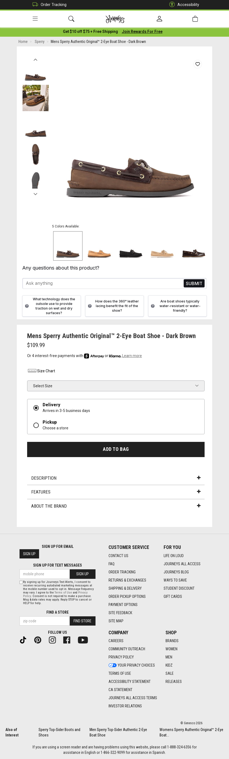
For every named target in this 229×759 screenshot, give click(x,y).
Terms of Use (63, 593)
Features (116, 493)
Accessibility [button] (183, 5)
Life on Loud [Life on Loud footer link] (174, 556)
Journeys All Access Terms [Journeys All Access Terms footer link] (133, 698)
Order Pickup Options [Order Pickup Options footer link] (127, 596)
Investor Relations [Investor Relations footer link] (125, 706)
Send (194, 284)
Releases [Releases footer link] (174, 682)
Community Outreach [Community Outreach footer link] (127, 649)
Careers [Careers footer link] (116, 641)
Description (116, 478)
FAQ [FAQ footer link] (111, 564)
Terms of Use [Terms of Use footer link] (120, 673)
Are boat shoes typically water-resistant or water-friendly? (175, 307)
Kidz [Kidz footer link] (169, 665)
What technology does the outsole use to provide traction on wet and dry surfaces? (49, 307)
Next (35, 194)
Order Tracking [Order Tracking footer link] (122, 572)
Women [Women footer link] (171, 649)
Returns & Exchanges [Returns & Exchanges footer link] (127, 580)
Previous (35, 59)
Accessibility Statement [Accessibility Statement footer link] (130, 682)
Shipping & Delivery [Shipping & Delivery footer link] (125, 588)
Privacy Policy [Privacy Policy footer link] (121, 657)
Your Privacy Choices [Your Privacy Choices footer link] (132, 665)
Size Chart (41, 372)
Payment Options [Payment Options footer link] (123, 604)
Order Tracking (48, 5)
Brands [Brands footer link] (172, 641)
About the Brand (116, 506)
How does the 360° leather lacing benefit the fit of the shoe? (113, 307)
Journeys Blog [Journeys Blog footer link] (176, 572)
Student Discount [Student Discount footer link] (179, 588)
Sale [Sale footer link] (170, 673)
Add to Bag (116, 450)
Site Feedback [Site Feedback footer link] (120, 613)
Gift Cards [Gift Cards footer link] (173, 596)
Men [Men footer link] (169, 657)
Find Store (82, 621)
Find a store (57, 612)
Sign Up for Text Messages (57, 565)
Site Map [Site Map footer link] (116, 621)
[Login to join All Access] (90, 32)
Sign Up (29, 554)
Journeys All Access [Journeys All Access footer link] (182, 564)
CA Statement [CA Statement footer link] (120, 690)
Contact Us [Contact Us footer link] (118, 556)
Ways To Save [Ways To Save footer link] (175, 580)
